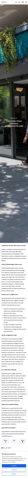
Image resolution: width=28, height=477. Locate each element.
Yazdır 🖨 (5, 441)
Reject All (14, 473)
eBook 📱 (22, 441)
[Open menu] (26, 2)
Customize (14, 469)
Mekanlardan (14, 118)
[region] (14, 464)
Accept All (14, 465)
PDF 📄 (14, 441)
